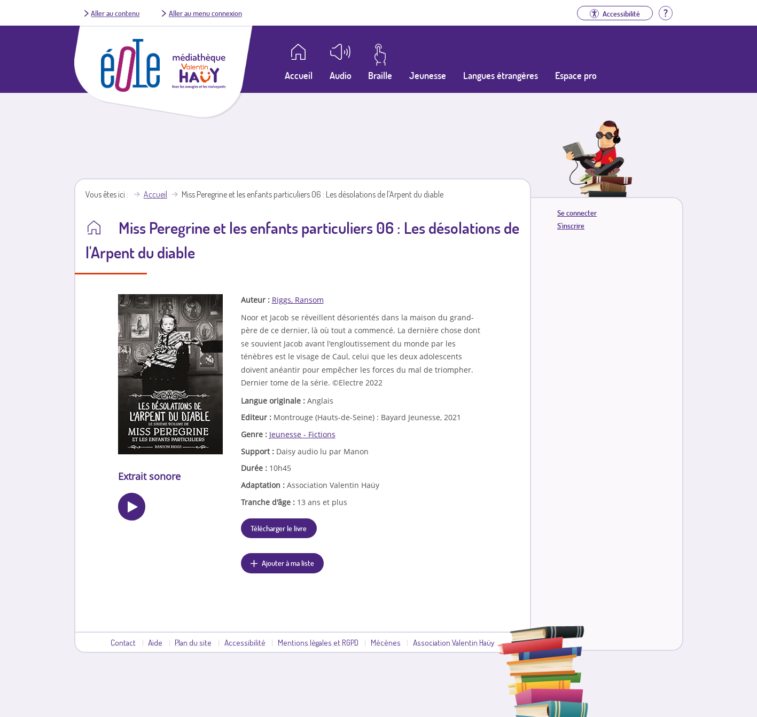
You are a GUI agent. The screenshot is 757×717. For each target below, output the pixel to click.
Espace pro (576, 75)
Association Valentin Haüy (453, 642)
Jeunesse (427, 75)
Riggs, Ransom (298, 300)
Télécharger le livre (279, 528)
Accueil (155, 194)
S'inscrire (570, 225)
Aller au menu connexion (205, 13)
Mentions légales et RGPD (318, 642)
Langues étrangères (500, 75)
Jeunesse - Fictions (302, 434)
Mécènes (386, 642)
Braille (380, 75)
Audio (341, 75)
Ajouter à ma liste (288, 563)
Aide (155, 642)
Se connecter (577, 212)
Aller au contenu (115, 13)
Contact (123, 642)
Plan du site (193, 642)
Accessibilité (245, 642)
